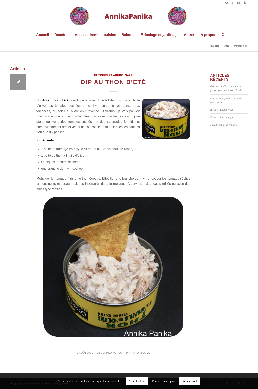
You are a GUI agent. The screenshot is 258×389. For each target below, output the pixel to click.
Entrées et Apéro (108, 75)
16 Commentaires (109, 352)
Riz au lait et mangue (222, 117)
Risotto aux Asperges (221, 109)
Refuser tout (189, 381)
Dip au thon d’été (113, 82)
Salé (129, 75)
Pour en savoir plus (163, 381)
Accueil (227, 45)
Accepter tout (137, 381)
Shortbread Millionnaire (223, 124)
